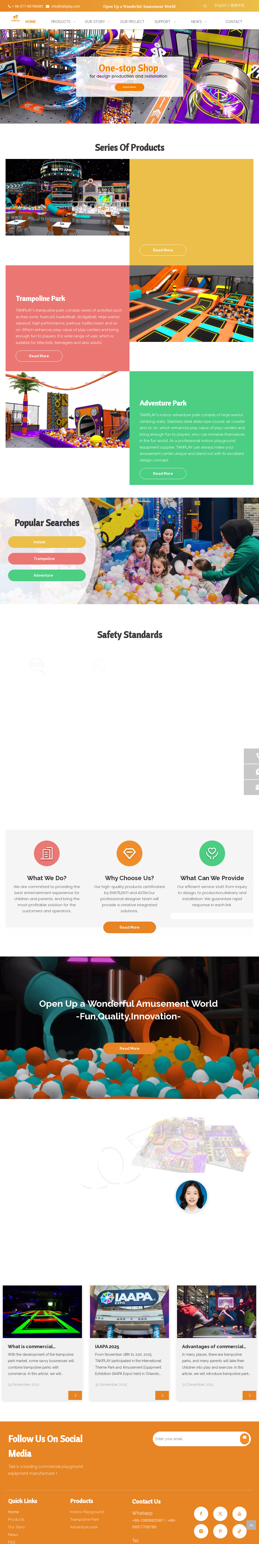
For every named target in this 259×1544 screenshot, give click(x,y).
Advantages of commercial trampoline (213, 1347)
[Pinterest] (220, 1531)
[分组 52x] (68, 197)
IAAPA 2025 (107, 1346)
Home (13, 1512)
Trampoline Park (44, 561)
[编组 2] (129, 853)
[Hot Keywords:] (205, 6)
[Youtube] (239, 1514)
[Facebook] (201, 1514)
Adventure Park (43, 577)
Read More (163, 250)
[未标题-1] (191, 766)
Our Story (16, 1527)
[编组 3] (212, 853)
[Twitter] (220, 1514)
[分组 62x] (191, 303)
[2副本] (191, 1196)
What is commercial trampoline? (30, 1347)
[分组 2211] (67, 1193)
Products (16, 1519)
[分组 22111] (109, 1193)
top (251, 1525)
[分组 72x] (68, 409)
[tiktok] (239, 1531)
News (13, 1534)
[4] (150, 1196)
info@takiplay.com (65, 6)
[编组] (47, 853)
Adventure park (84, 1527)
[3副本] (233, 1196)
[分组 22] (26, 1193)
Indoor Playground (44, 544)
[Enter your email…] (196, 1439)
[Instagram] (201, 1531)
